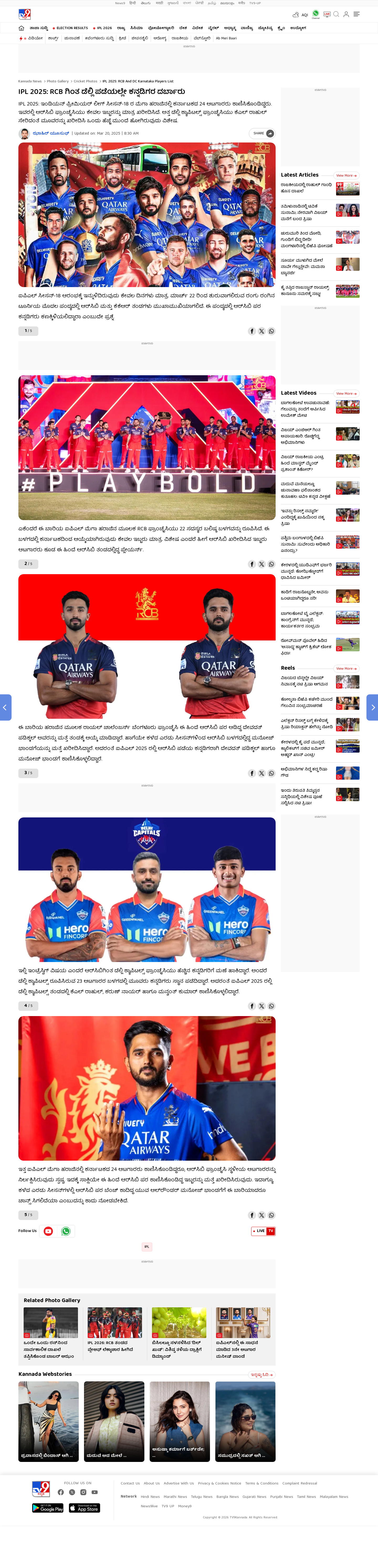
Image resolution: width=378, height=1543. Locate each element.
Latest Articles (300, 175)
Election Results (72, 28)
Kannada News (30, 81)
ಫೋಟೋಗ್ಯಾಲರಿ (161, 28)
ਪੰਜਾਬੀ (199, 3)
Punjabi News (281, 1497)
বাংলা (187, 3)
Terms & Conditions (262, 1483)
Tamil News (306, 1497)
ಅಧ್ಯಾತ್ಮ (229, 28)
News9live (149, 1506)
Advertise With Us (179, 1483)
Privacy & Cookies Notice (219, 1483)
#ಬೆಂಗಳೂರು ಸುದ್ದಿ (99, 38)
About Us (152, 1483)
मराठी (159, 3)
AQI (305, 15)
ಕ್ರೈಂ (281, 28)
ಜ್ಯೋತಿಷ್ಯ (265, 28)
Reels (288, 668)
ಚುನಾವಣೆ (72, 38)
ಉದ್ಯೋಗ (298, 28)
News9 (120, 3)
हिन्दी (133, 3)
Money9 (185, 1506)
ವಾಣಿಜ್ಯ (247, 28)
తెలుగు (146, 3)
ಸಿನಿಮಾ (136, 28)
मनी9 (241, 3)
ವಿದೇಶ (197, 28)
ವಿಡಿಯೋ (35, 38)
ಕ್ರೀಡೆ (122, 38)
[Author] (24, 134)
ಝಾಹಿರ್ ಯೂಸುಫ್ (51, 134)
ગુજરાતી (173, 3)
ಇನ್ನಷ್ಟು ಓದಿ (262, 1375)
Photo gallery (57, 81)
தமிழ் (212, 3)
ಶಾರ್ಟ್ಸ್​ (53, 38)
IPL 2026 (104, 28)
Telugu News (202, 1497)
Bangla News (227, 1497)
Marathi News (175, 1497)
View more (346, 176)
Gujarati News (254, 1497)
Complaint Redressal (299, 1483)
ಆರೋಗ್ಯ (160, 38)
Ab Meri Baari (226, 38)
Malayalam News (334, 1497)
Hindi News (150, 1497)
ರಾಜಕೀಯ (180, 38)
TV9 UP (167, 1506)
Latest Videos (299, 393)
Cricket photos (85, 81)
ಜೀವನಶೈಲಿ (140, 38)
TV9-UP (255, 3)
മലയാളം (227, 3)
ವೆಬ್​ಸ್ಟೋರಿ (202, 38)
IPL (147, 1247)
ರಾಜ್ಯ (121, 28)
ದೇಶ (183, 28)
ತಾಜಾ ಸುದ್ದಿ (39, 28)
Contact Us (130, 1483)
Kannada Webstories (45, 1375)
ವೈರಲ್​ (213, 28)
